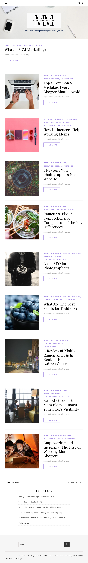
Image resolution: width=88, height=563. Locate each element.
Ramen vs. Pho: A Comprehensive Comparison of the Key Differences (62, 220)
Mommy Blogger (37, 45)
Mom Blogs (21, 45)
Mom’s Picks (39, 556)
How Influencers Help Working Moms (61, 131)
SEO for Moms (49, 556)
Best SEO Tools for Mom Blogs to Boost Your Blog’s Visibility (61, 405)
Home (21, 556)
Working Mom (64, 125)
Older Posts (12, 482)
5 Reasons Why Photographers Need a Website (62, 174)
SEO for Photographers (55, 259)
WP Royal (19, 559)
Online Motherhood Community (59, 300)
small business (50, 346)
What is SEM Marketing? (25, 49)
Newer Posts (75, 482)
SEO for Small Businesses (56, 343)
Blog (32, 556)
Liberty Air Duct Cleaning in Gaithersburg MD (36, 496)
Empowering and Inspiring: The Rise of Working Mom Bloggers (62, 449)
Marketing (10, 45)
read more (13, 60)
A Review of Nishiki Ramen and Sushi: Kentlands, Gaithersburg (60, 357)
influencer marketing (54, 119)
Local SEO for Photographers (56, 265)
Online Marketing (52, 256)
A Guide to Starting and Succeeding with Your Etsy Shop (40, 512)
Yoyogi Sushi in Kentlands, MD (30, 502)
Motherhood (67, 79)
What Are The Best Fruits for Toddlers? (60, 306)
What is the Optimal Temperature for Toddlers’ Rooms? (40, 507)
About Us (27, 556)
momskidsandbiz (11, 54)
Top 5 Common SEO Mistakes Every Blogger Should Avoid (61, 87)
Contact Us (59, 556)
